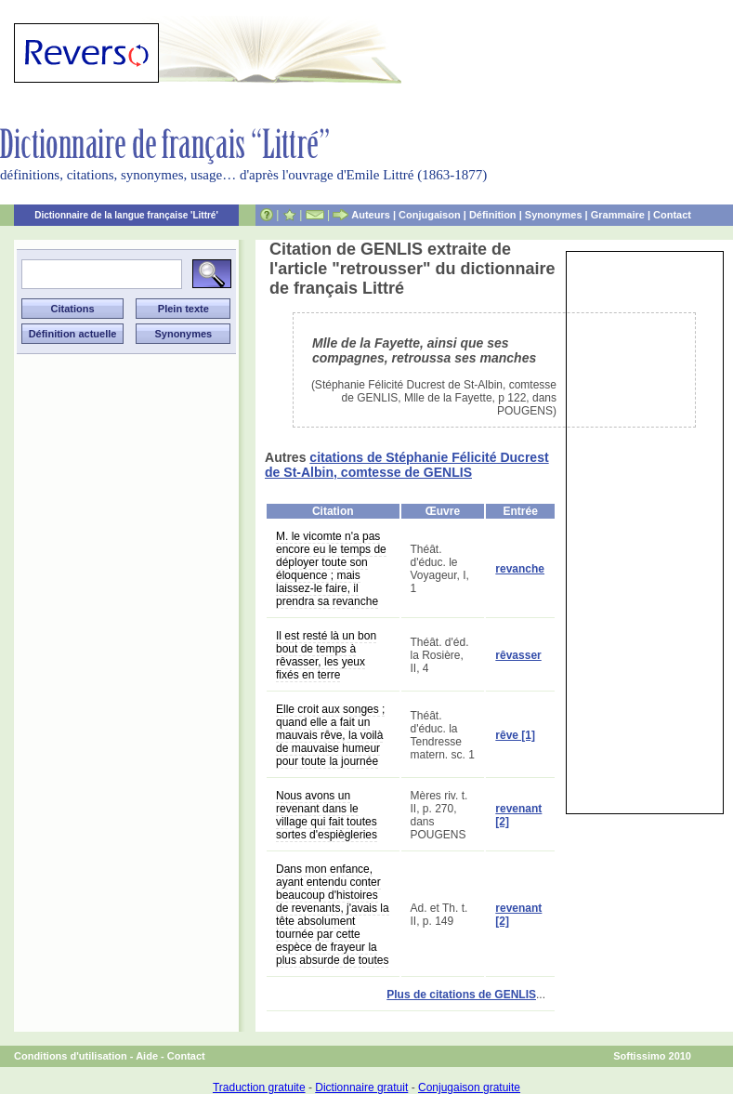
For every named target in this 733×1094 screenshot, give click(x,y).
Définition (493, 214)
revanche (519, 568)
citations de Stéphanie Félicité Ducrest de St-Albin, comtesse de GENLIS (407, 465)
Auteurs (370, 214)
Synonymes (553, 214)
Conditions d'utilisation (70, 1055)
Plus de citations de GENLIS (461, 994)
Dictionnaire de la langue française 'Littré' (126, 215)
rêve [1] (515, 735)
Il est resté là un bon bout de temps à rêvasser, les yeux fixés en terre (326, 655)
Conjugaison (430, 214)
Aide (147, 1055)
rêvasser (518, 655)
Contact (672, 214)
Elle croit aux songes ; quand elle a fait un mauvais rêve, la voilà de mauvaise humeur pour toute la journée (330, 735)
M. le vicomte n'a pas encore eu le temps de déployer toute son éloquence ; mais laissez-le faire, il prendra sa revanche (331, 569)
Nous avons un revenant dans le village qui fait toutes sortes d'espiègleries (326, 815)
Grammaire (618, 214)
